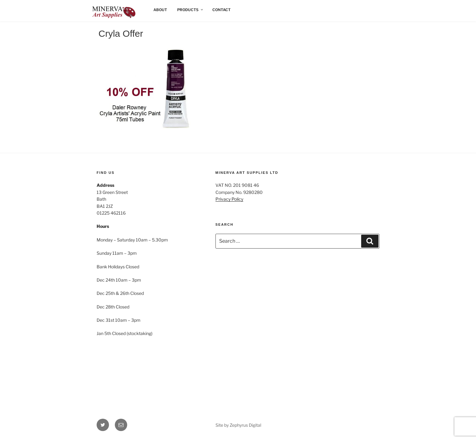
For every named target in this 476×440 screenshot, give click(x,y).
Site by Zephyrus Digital (238, 425)
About (160, 9)
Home (102, 9)
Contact (221, 9)
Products (190, 9)
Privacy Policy (229, 199)
